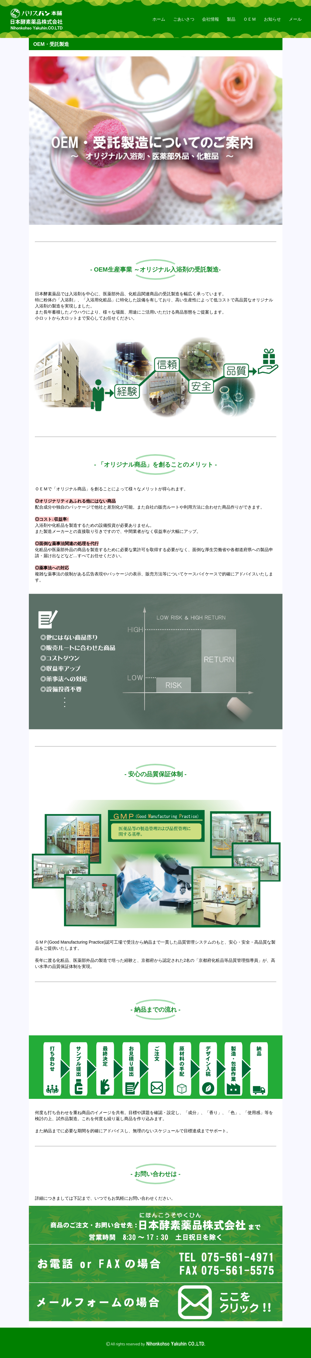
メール (295, 19)
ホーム (158, 19)
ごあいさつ (183, 19)
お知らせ (272, 19)
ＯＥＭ (249, 19)
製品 (231, 19)
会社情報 (210, 19)
